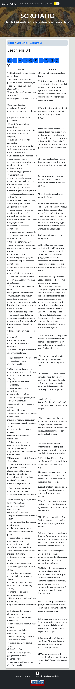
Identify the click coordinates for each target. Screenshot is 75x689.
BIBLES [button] (22, 3)
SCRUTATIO (9, 3)
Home (11, 42)
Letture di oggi (62, 22)
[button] (57, 3)
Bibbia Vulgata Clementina (29, 42)
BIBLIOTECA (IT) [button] (38, 3)
